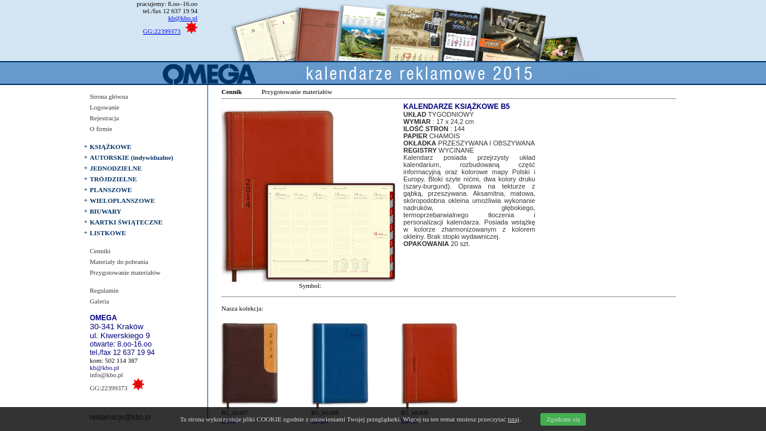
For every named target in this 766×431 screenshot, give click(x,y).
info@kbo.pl (106, 374)
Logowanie (104, 107)
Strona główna (109, 96)
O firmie (101, 128)
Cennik (231, 91)
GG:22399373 (162, 31)
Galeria (99, 301)
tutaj (513, 419)
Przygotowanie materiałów (125, 272)
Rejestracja (104, 118)
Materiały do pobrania (119, 261)
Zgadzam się (563, 419)
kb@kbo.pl (182, 18)
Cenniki (100, 250)
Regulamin (104, 290)
